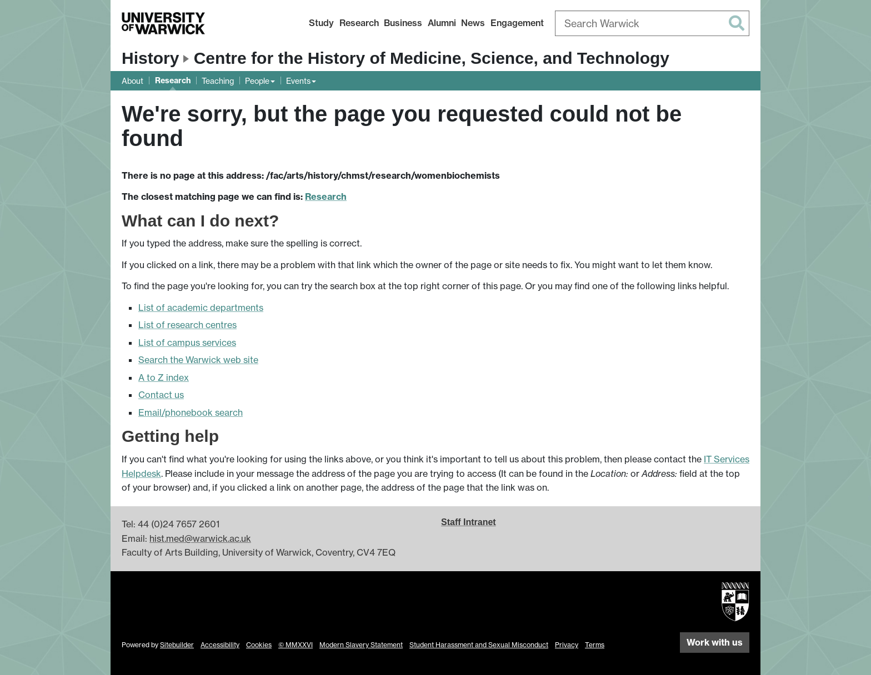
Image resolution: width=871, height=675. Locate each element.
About (132, 80)
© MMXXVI (295, 645)
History (150, 58)
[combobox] (652, 23)
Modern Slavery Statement (361, 645)
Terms (594, 645)
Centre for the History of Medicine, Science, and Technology (431, 58)
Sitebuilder (177, 645)
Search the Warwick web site (198, 359)
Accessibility (220, 645)
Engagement (517, 22)
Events (298, 80)
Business (403, 22)
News (473, 22)
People (257, 80)
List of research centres (187, 324)
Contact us (161, 394)
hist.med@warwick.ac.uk (200, 538)
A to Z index (163, 377)
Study (321, 22)
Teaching (218, 80)
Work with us (715, 642)
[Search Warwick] (652, 23)
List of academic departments (200, 307)
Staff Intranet (468, 522)
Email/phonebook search (190, 412)
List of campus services (187, 342)
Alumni (442, 22)
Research (359, 22)
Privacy (566, 645)
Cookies (259, 645)
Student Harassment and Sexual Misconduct (478, 645)
